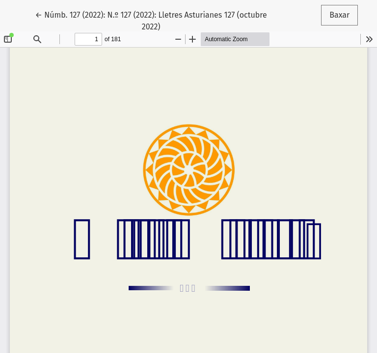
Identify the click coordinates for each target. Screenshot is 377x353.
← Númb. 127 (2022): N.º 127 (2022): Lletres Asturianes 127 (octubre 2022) (151, 20)
